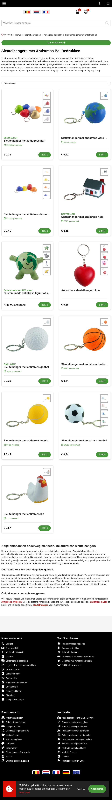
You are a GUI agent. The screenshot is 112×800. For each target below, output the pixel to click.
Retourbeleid (9, 678)
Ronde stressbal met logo (71, 643)
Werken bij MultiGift (12, 652)
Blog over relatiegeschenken (72, 722)
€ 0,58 (65, 230)
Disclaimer (8, 695)
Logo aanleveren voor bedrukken (18, 665)
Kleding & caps (10, 735)
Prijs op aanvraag (15, 304)
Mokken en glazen (11, 739)
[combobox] (53, 23)
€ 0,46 (7, 230)
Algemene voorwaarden (14, 682)
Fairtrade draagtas (67, 652)
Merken (63, 756)
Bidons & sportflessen (13, 722)
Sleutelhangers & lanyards (15, 752)
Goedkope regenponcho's (15, 730)
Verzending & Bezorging (14, 660)
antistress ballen (98, 602)
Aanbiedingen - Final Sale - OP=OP (75, 717)
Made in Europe (66, 752)
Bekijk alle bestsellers (69, 665)
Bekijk (44, 154)
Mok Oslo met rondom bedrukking (74, 660)
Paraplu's (7, 743)
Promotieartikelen (32, 35)
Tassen (6, 756)
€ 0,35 (7, 154)
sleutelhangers (40, 605)
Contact (7, 643)
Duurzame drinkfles (68, 647)
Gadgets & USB (10, 726)
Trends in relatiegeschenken (72, 726)
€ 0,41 (65, 154)
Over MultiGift (9, 647)
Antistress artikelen (53, 35)
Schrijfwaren (9, 747)
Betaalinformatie (11, 673)
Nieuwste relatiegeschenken (72, 743)
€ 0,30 (7, 380)
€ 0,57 (7, 527)
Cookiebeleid (9, 686)
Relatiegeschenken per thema (73, 730)
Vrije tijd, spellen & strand (15, 760)
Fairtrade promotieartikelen (71, 747)
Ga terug (8, 34)
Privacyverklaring (11, 690)
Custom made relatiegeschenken (74, 739)
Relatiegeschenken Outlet (71, 760)
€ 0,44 (65, 380)
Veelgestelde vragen (12, 699)
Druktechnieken (10, 669)
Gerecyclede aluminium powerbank (75, 656)
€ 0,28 (65, 304)
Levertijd (7, 656)
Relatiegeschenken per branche (74, 735)
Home (18, 35)
